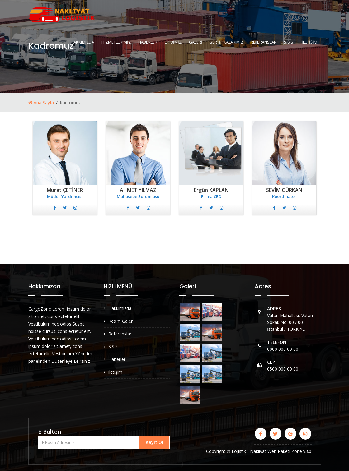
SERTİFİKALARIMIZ (226, 42)
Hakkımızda (119, 308)
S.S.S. (289, 42)
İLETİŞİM (309, 42)
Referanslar (119, 334)
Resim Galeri (121, 321)
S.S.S (113, 346)
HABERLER (147, 42)
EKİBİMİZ (173, 42)
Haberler (116, 359)
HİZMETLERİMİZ (116, 42)
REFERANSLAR (263, 42)
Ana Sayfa (41, 102)
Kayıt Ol (154, 442)
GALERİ (195, 42)
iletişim (115, 372)
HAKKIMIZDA (82, 42)
